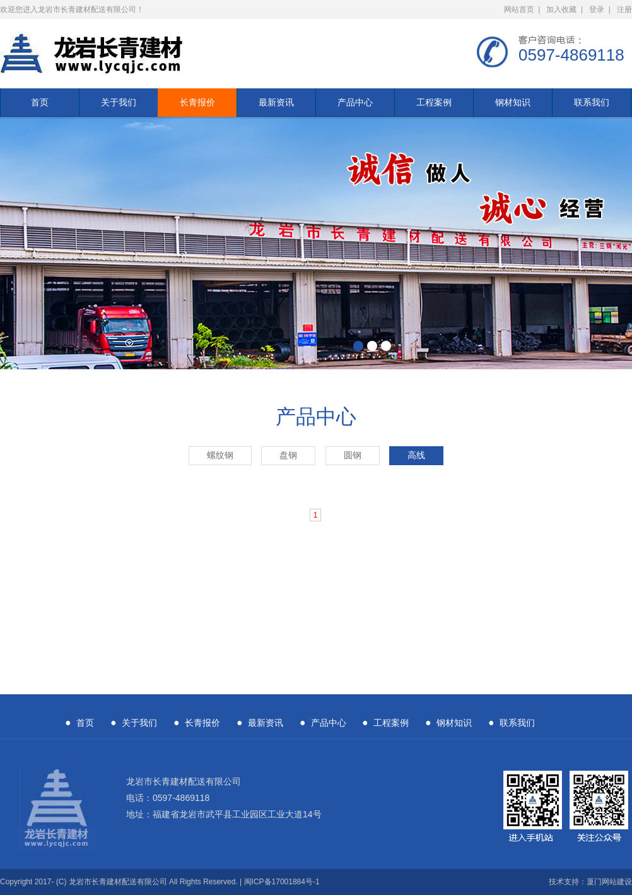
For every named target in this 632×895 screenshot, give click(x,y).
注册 (624, 9)
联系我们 (591, 102)
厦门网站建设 (609, 881)
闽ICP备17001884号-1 (282, 881)
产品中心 (355, 102)
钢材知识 (512, 102)
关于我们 (118, 102)
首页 (40, 102)
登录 (596, 9)
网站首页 (519, 9)
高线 (416, 455)
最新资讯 (276, 102)
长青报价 (197, 102)
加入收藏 (561, 9)
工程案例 (434, 102)
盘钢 (288, 455)
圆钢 (352, 455)
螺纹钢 (220, 455)
